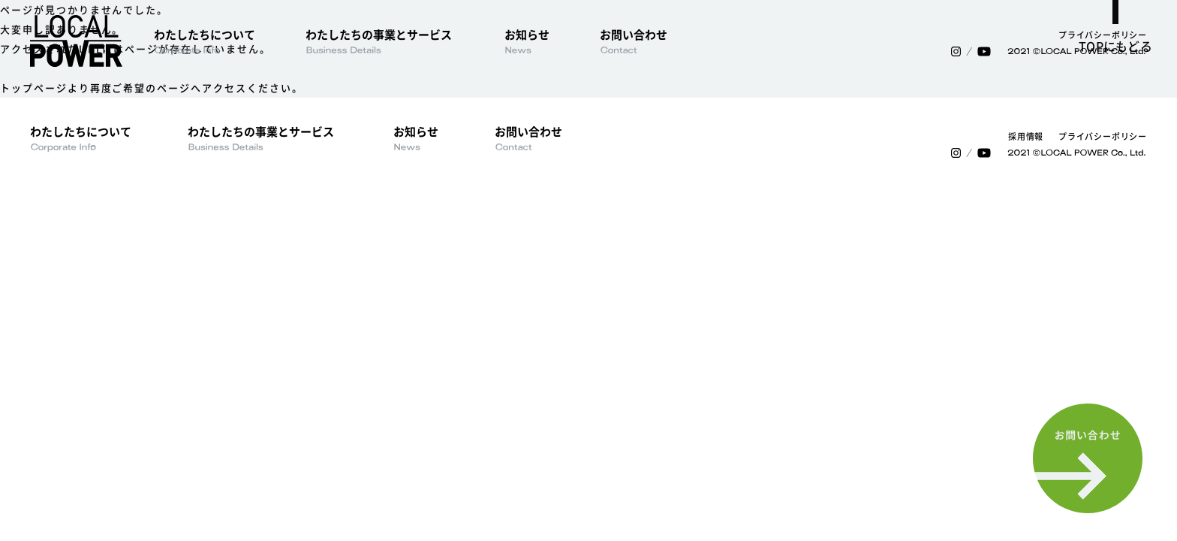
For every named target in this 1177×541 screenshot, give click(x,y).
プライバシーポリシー (1102, 35)
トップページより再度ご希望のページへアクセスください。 (151, 87)
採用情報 (1025, 136)
